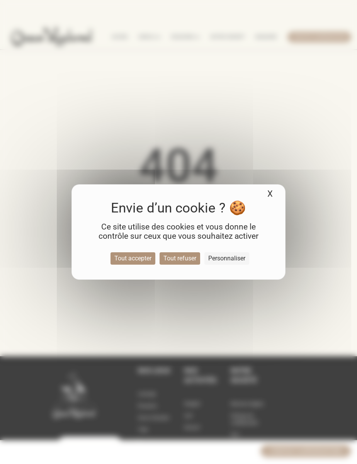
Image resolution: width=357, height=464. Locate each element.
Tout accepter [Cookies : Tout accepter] (132, 258)
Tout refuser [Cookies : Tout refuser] (179, 258)
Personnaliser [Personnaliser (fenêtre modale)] (226, 258)
